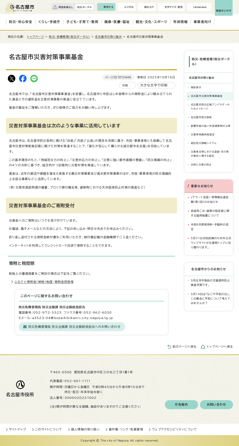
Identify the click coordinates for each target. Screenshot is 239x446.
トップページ (35, 36)
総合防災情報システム (204, 143)
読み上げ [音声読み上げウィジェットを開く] (149, 7)
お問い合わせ (216, 404)
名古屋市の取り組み (108, 36)
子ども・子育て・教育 (82, 21)
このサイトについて (48, 429)
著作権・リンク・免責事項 (126, 429)
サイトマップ (17, 429)
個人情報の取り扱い (85, 429)
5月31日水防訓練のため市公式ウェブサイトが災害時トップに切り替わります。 (211, 243)
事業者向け (202, 21)
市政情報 (180, 21)
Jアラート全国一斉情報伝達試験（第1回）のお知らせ (210, 199)
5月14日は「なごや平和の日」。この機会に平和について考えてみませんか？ (210, 298)
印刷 (125, 85)
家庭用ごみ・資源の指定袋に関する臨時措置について (210, 213)
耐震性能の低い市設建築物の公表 (211, 126)
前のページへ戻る (185, 346)
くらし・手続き (49, 21)
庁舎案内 (181, 404)
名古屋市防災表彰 (201, 117)
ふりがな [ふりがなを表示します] (129, 7)
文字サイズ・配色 (173, 7)
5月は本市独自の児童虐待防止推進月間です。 (210, 282)
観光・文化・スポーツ (151, 21)
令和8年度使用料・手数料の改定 (210, 226)
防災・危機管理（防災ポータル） (69, 36)
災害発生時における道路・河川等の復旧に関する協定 (210, 154)
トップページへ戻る (220, 346)
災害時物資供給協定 (203, 134)
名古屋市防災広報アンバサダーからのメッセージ (210, 106)
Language (200, 7)
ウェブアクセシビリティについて (174, 429)
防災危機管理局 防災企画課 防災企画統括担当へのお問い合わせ (74, 326)
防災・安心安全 (20, 21)
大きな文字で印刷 (154, 85)
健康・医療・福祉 (117, 21)
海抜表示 (196, 87)
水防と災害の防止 (201, 164)
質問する (109, 7)
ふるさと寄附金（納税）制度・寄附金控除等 (44, 281)
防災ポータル (84, 7)
